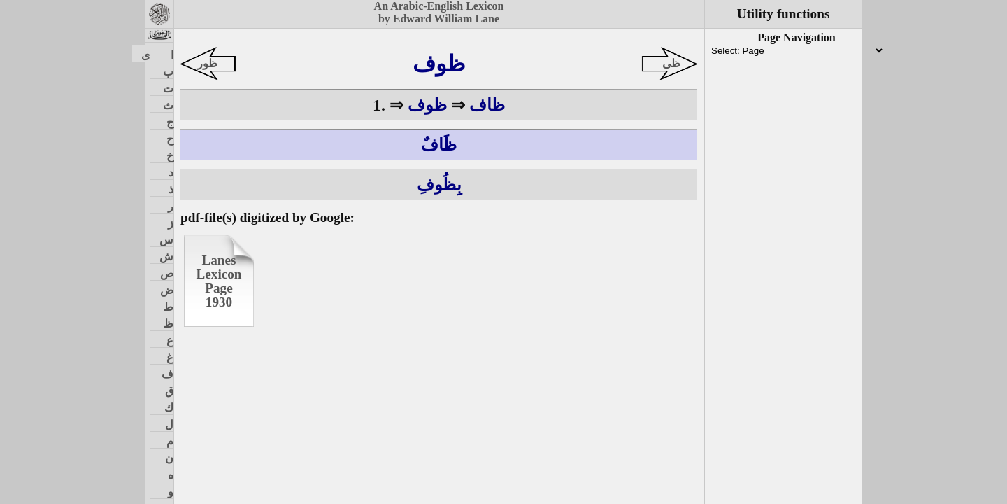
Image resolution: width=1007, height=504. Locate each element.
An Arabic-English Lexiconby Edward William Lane (439, 12)
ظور (207, 63)
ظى (671, 63)
